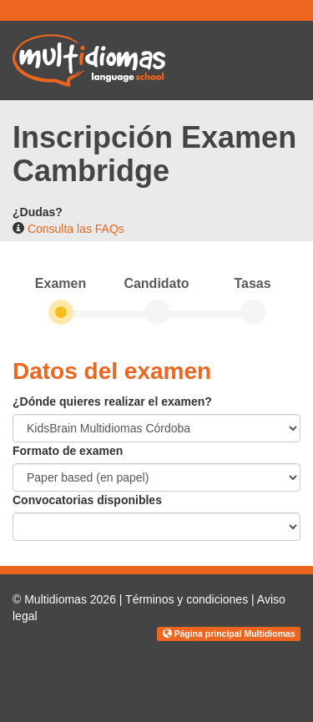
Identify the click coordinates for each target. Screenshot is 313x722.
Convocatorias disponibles (87, 500)
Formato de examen (68, 450)
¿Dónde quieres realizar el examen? (112, 401)
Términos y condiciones (186, 599)
